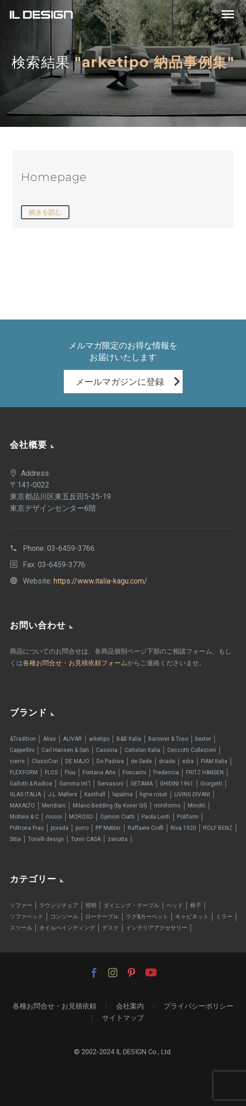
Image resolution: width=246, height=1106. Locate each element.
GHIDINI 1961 (176, 783)
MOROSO (81, 817)
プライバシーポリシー (198, 1006)
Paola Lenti (156, 817)
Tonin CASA (86, 839)
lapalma (122, 794)
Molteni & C (24, 817)
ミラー (224, 916)
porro (82, 828)
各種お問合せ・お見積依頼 (54, 1006)
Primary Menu (228, 14)
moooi (54, 817)
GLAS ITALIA (25, 794)
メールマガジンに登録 (119, 381)
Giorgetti (211, 783)
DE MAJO (77, 761)
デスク (110, 928)
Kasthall (94, 794)
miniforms (167, 805)
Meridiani (54, 805)
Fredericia (166, 772)
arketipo (99, 739)
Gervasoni (110, 783)
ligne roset (153, 794)
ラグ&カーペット (147, 916)
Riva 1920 (183, 828)
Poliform (187, 817)
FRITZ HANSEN (205, 772)
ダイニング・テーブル (131, 905)
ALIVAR (72, 739)
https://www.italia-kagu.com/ (100, 581)
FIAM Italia (214, 761)
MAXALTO (22, 805)
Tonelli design (46, 839)
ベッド (174, 905)
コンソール (64, 916)
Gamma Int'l (74, 783)
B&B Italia (128, 739)
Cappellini (22, 750)
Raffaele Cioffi (146, 828)
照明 (90, 905)
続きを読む (45, 212)
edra (188, 761)
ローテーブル (102, 916)
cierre (17, 761)
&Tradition (23, 739)
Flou (70, 772)
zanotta (118, 839)
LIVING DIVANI (192, 794)
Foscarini (134, 772)
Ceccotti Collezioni (191, 750)
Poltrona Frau (27, 828)
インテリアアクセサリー (156, 928)
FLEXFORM (24, 772)
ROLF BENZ (217, 828)
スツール (21, 928)
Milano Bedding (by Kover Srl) (110, 805)
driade (167, 761)
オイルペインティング (67, 928)
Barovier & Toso (168, 739)
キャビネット (192, 916)
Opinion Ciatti (117, 817)
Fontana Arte (99, 772)
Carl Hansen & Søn (65, 750)
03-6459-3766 (71, 548)
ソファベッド (26, 916)
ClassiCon (45, 761)
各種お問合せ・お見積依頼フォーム (75, 663)
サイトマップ (123, 1018)
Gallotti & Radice (31, 783)
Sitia (15, 839)
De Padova (110, 761)
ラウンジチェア (58, 905)
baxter (203, 739)
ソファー (21, 905)
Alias (49, 739)
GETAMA (141, 783)
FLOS (51, 772)
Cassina (106, 750)
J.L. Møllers (62, 794)
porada (59, 828)
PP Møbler (108, 828)
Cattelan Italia (142, 750)
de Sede (141, 761)
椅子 (195, 905)
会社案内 (130, 1006)
